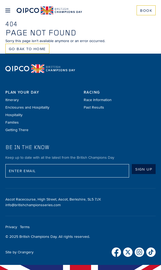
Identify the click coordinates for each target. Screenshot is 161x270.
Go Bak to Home (27, 49)
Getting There (16, 130)
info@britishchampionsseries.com (33, 205)
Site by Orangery (19, 252)
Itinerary (12, 100)
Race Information (98, 100)
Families (12, 122)
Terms (25, 227)
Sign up (143, 169)
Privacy (11, 227)
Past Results (94, 107)
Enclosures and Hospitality (27, 107)
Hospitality (14, 115)
